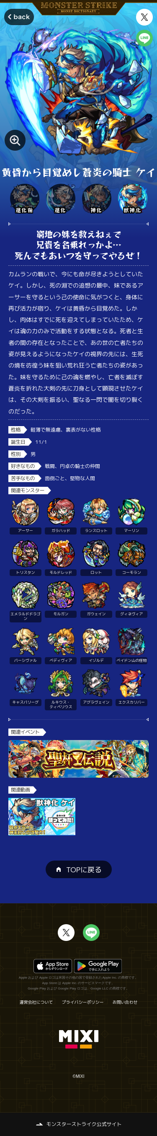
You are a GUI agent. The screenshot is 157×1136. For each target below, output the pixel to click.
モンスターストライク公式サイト (83, 1124)
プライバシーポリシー (83, 1002)
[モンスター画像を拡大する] (15, 140)
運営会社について (36, 1002)
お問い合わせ (125, 1002)
